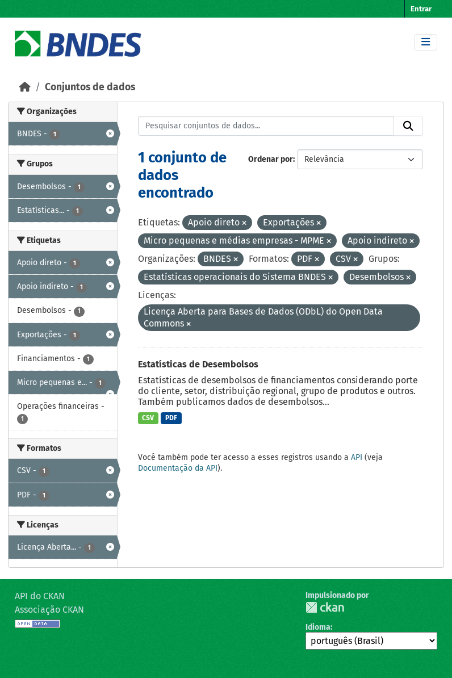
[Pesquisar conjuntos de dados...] (266, 126)
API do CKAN (40, 596)
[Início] (25, 87)
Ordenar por (270, 159)
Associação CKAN (49, 609)
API (356, 457)
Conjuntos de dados (90, 87)
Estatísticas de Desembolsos (198, 364)
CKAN (324, 607)
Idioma (317, 627)
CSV (148, 418)
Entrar (421, 9)
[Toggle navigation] (425, 42)
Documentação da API (177, 468)
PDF (171, 418)
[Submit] (408, 126)
